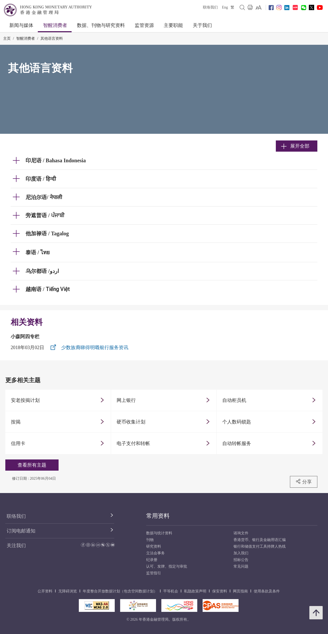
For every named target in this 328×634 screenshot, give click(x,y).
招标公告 (240, 560)
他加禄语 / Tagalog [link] (47, 233)
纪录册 (151, 560)
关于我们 (202, 25)
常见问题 (240, 566)
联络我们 (210, 7)
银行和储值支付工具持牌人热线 (259, 546)
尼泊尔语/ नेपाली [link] (44, 197)
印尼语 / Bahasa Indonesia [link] (56, 160)
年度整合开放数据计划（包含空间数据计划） (120, 591)
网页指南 (240, 591)
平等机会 (170, 591)
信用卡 (18, 443)
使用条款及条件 (267, 591)
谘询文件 (240, 533)
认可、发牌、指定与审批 (166, 566)
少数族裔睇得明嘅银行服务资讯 (94, 347)
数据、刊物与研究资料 (101, 25)
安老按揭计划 (25, 400)
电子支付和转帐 (133, 443)
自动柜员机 (234, 400)
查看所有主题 (32, 465)
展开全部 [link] (295, 146)
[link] (259, 7)
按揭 (15, 422)
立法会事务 (155, 553)
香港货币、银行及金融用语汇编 (259, 540)
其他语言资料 (51, 39)
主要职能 (173, 25)
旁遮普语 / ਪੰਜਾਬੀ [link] (45, 215)
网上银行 (126, 400)
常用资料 (158, 515)
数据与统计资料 (159, 533)
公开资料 (45, 591)
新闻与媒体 (21, 25)
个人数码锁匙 (236, 422)
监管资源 (144, 25)
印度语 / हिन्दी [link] (41, 179)
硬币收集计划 (131, 422)
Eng (225, 7)
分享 (304, 481)
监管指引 (153, 573)
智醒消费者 (55, 25)
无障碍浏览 (67, 591)
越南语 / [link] (48, 289)
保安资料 (219, 591)
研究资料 (153, 546)
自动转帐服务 (236, 443)
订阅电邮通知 (21, 531)
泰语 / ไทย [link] (38, 252)
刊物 (150, 540)
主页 (7, 39)
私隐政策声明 (195, 591)
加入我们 (240, 553)
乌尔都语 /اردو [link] (42, 271)
